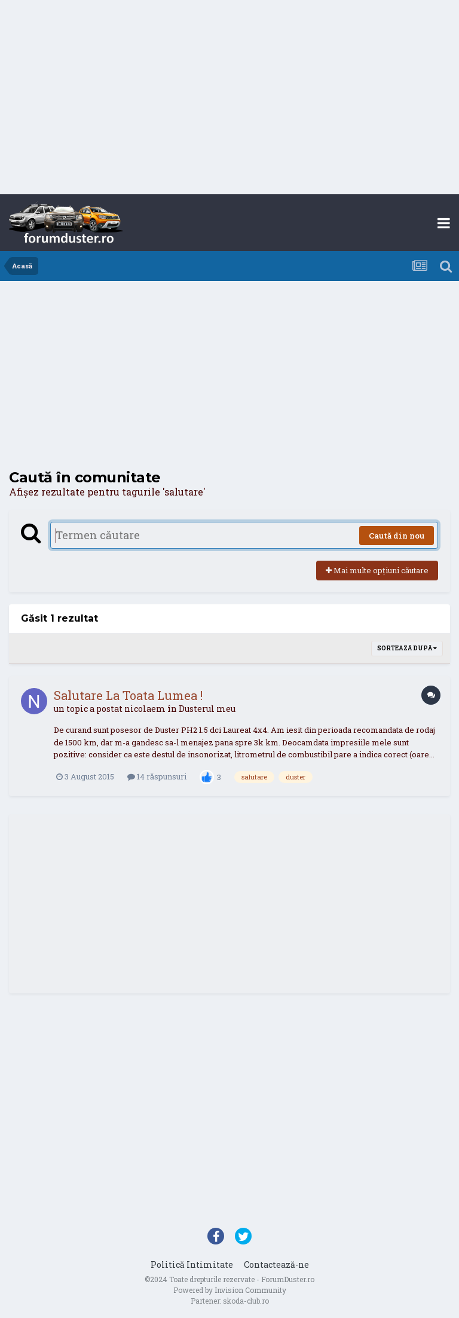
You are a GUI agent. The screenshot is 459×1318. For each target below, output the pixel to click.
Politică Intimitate (192, 1264)
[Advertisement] (229, 98)
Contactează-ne (276, 1264)
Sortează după (407, 648)
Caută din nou (396, 535)
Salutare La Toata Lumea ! (128, 695)
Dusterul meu (207, 708)
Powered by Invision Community (229, 1290)
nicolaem (145, 708)
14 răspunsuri (156, 776)
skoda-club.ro (246, 1300)
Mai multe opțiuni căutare (377, 570)
